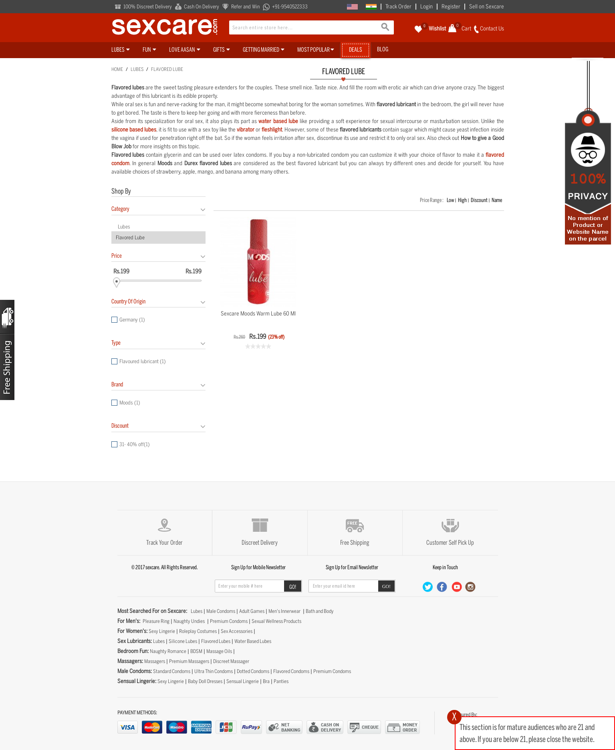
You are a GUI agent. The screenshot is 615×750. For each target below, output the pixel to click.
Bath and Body (320, 611)
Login (426, 6)
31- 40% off (134, 444)
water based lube (278, 121)
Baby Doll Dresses (205, 681)
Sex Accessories (236, 631)
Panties (281, 681)
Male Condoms (220, 611)
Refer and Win (245, 7)
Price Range (431, 200)
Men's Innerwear (284, 611)
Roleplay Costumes (198, 631)
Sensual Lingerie (242, 681)
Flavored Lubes (215, 641)
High (462, 200)
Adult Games (251, 611)
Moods (129, 403)
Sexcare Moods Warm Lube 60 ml (258, 313)
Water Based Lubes (252, 641)
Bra (266, 681)
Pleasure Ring (156, 621)
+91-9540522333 (290, 7)
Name (497, 200)
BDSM (196, 651)
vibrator (245, 129)
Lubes (137, 69)
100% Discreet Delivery (147, 7)
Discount (479, 200)
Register (451, 6)
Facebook (442, 586)
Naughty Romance (168, 651)
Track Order (398, 6)
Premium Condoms (229, 621)
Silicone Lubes (183, 641)
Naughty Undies (189, 621)
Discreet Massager (231, 661)
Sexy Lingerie (162, 631)
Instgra (470, 586)
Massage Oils (219, 651)
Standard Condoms (171, 671)
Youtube (456, 586)
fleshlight (272, 129)
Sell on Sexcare (486, 6)
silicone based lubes (133, 129)
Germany (132, 320)
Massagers (154, 661)
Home (117, 69)
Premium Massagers (189, 661)
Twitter (428, 586)
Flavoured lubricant (142, 361)
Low (450, 200)
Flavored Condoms (291, 671)
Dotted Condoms (253, 671)
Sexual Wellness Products (276, 621)
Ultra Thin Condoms (213, 671)
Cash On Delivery (201, 7)
